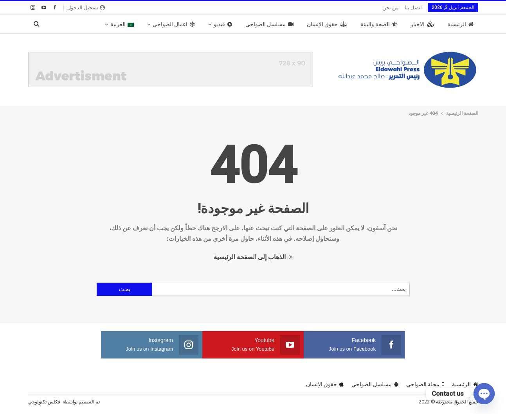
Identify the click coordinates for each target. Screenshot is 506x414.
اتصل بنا (413, 7)
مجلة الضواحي (425, 384)
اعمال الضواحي (174, 24)
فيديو (223, 24)
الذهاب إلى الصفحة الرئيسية (253, 257)
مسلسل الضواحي (269, 24)
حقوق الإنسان (327, 24)
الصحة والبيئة (378, 24)
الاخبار (422, 24)
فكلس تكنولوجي (44, 401)
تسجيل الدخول (86, 7)
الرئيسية (460, 24)
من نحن (390, 7)
